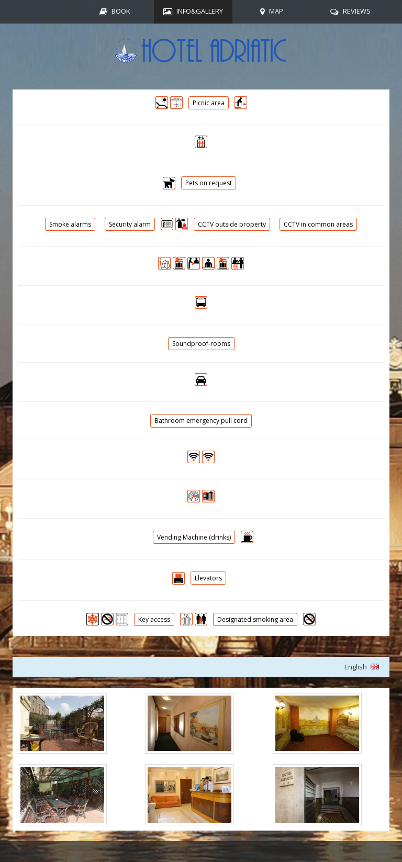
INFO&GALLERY (199, 11)
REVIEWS (357, 11)
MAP (276, 11)
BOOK (120, 11)
